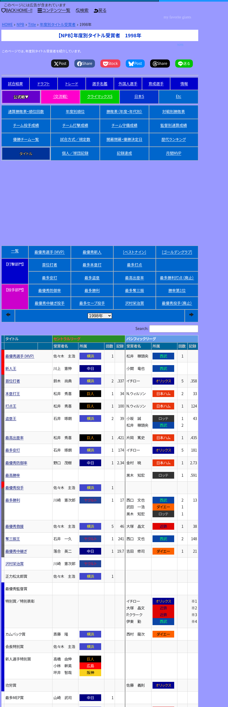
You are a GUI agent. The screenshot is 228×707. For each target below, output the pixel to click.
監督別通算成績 (173, 125)
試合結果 (15, 83)
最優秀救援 (14, 526)
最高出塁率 (134, 277)
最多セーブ (92, 303)
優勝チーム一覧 (26, 139)
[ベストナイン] (134, 252)
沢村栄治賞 (134, 303)
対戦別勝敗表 (173, 111)
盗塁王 (10, 418)
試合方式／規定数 (75, 139)
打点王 (10, 406)
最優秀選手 (49, 252)
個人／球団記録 (75, 153)
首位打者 (49, 264)
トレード (71, 83)
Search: (142, 328)
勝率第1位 (177, 290)
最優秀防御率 (49, 290)
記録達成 (124, 153)
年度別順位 (75, 111)
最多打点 (134, 264)
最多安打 (49, 277)
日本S (139, 96)
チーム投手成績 (26, 125)
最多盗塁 (92, 277)
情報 (184, 83)
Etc (178, 96)
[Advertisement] (99, 193)
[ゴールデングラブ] (177, 252)
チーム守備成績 (124, 125)
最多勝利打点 (177, 277)
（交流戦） (60, 96)
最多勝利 (92, 290)
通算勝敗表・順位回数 (26, 111)
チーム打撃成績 (75, 125)
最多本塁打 (92, 264)
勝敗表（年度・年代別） (125, 111)
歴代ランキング (173, 139)
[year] (100, 316)
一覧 (15, 250)
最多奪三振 (134, 290)
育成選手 (156, 83)
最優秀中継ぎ (50, 303)
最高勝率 (12, 475)
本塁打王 (12, 393)
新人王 (10, 368)
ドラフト (43, 83)
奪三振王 (12, 538)
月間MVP (173, 153)
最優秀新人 (92, 252)
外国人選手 (127, 83)
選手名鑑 (99, 83)
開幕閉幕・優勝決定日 (125, 139)
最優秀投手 (177, 303)
